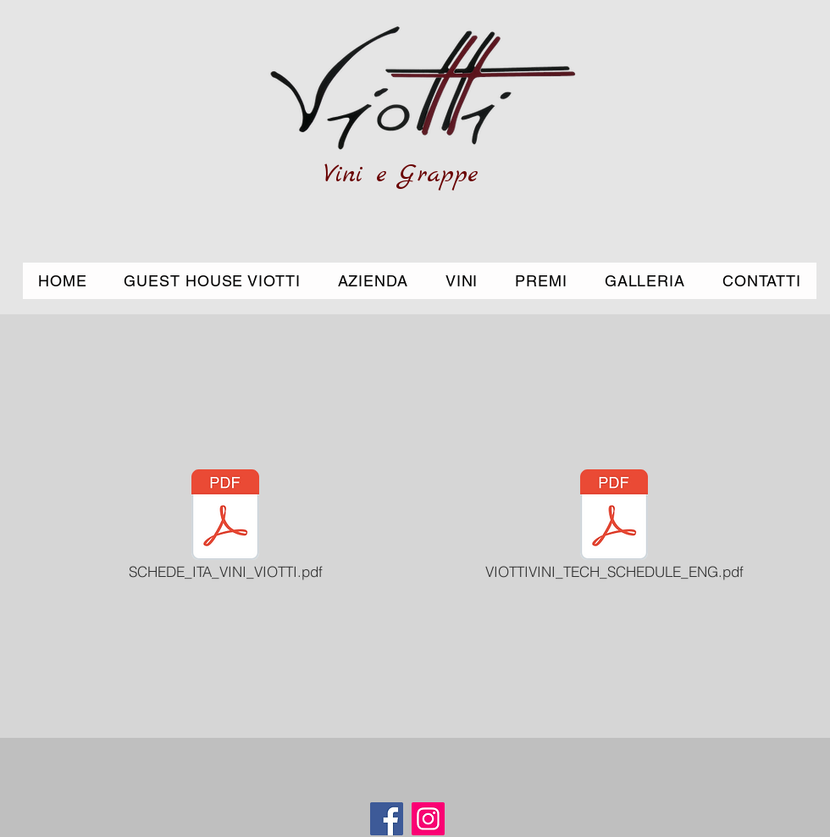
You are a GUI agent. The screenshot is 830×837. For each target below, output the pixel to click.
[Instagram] (428, 818)
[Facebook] (386, 818)
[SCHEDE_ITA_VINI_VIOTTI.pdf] (225, 526)
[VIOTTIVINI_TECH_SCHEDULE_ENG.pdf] (614, 526)
